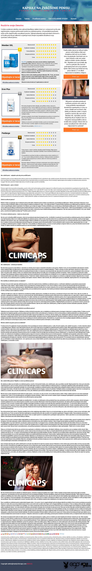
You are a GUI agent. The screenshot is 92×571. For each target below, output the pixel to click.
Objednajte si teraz (11, 77)
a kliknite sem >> (38, 126)
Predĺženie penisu (39, 19)
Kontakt (74, 19)
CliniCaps (62, 533)
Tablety (27, 19)
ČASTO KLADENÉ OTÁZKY (58, 19)
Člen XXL (24, 62)
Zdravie (18, 19)
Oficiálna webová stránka (10, 82)
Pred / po (75, 77)
